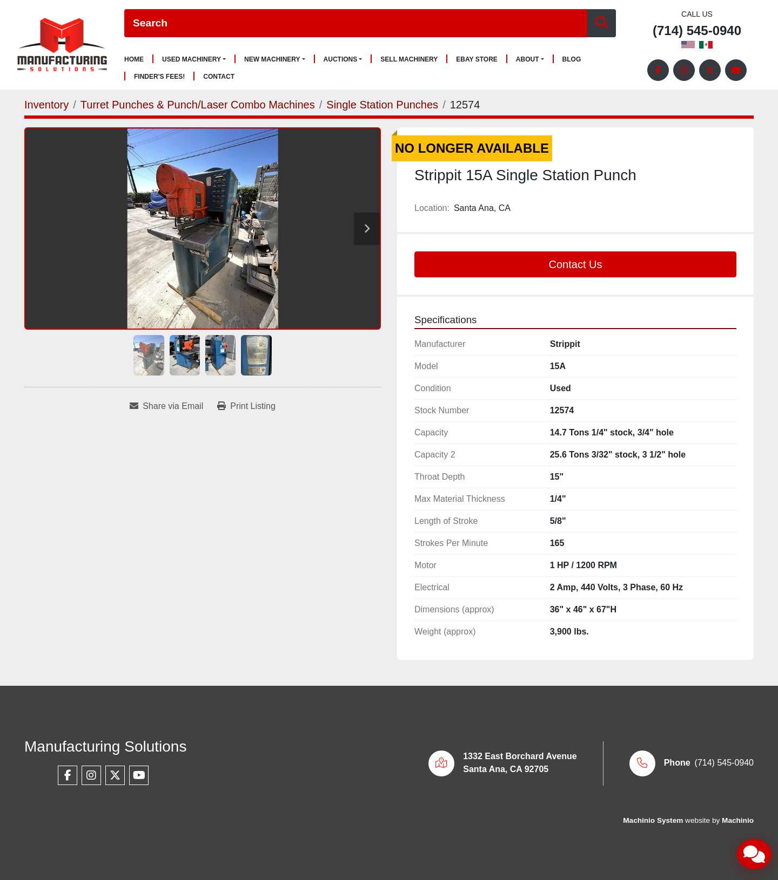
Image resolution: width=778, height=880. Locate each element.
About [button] (527, 59)
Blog (571, 59)
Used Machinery (191, 59)
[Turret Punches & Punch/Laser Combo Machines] (198, 105)
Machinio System (653, 820)
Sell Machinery (409, 59)
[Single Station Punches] (382, 105)
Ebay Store (477, 59)
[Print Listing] (246, 406)
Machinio (738, 820)
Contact (218, 76)
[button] (194, 59)
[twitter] (710, 70)
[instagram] (684, 70)
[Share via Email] (166, 406)
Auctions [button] (341, 59)
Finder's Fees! (159, 76)
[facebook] (658, 70)
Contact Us (575, 264)
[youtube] (736, 70)
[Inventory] (46, 105)
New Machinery (272, 59)
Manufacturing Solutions (105, 746)
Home (134, 59)
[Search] (355, 23)
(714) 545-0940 (697, 31)
